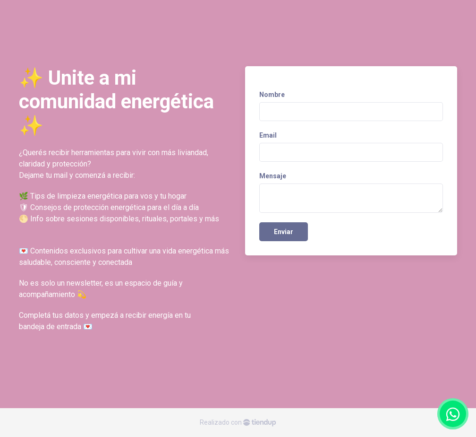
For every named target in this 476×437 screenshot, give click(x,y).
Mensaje (272, 176)
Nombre (272, 94)
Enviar (283, 232)
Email (268, 135)
